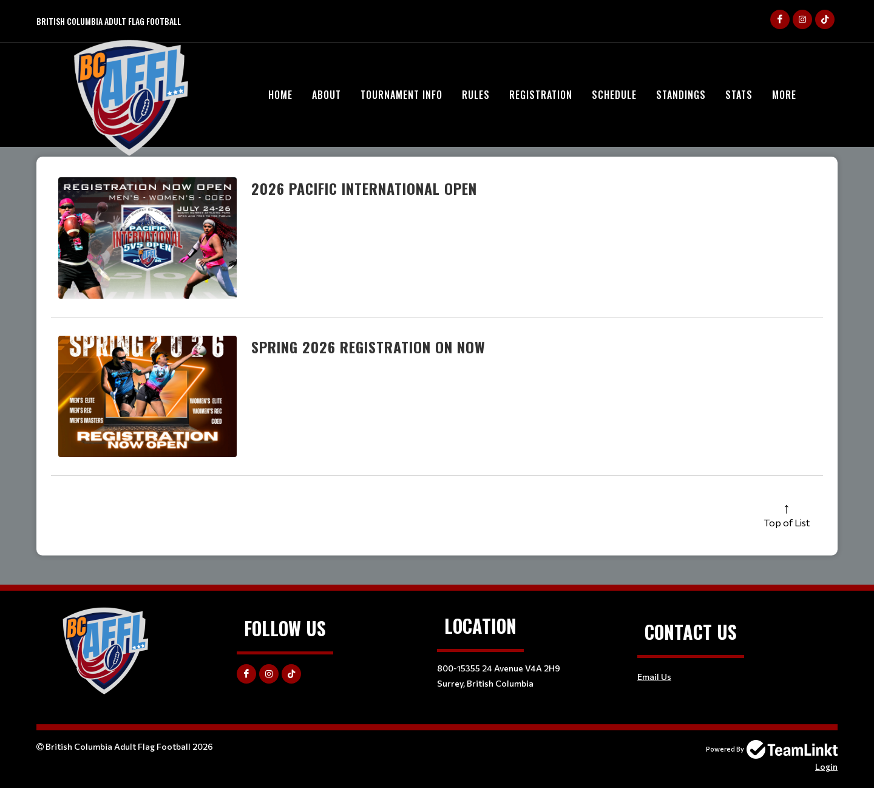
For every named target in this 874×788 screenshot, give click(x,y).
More (784, 94)
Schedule (614, 94)
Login (826, 766)
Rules (476, 94)
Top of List (787, 522)
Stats (739, 94)
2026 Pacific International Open (364, 188)
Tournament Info (401, 94)
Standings (681, 94)
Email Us (654, 676)
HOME (280, 94)
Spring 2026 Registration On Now (368, 347)
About (326, 94)
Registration (540, 94)
